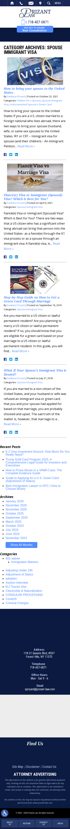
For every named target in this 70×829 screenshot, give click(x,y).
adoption (11, 578)
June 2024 (13, 534)
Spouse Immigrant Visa (30, 207)
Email (31, 3)
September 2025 (17, 517)
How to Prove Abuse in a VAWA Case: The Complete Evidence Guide (34, 472)
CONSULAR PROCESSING (24, 594)
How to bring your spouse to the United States (34, 90)
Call (21, 3)
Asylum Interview (17, 582)
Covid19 (11, 599)
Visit (40, 3)
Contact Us (49, 767)
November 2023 (16, 538)
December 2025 (16, 505)
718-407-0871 (38, 667)
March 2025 (13, 521)
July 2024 (12, 529)
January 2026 (15, 501)
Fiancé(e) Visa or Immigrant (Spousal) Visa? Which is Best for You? (33, 197)
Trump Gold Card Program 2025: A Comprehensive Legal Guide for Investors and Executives (36, 462)
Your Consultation (34, 29)
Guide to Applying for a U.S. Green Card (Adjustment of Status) (32, 479)
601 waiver (13, 558)
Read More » (26, 146)
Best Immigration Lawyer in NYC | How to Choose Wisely (33, 487)
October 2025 (15, 513)
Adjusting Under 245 (19, 570)
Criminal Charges (17, 603)
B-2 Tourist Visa (16, 586)
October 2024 (15, 525)
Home (12, 3)
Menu (58, 3)
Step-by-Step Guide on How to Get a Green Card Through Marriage (31, 299)
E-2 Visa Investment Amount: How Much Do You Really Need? (37, 453)
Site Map (17, 767)
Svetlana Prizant (16, 96)
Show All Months (21, 544)
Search (48, 3)
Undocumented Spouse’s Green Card (31, 104)
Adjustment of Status (19, 574)
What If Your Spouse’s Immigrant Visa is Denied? (35, 372)
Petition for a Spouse (29, 100)
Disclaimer (33, 767)
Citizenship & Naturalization (24, 590)
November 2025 (16, 509)
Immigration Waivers (24, 562)
